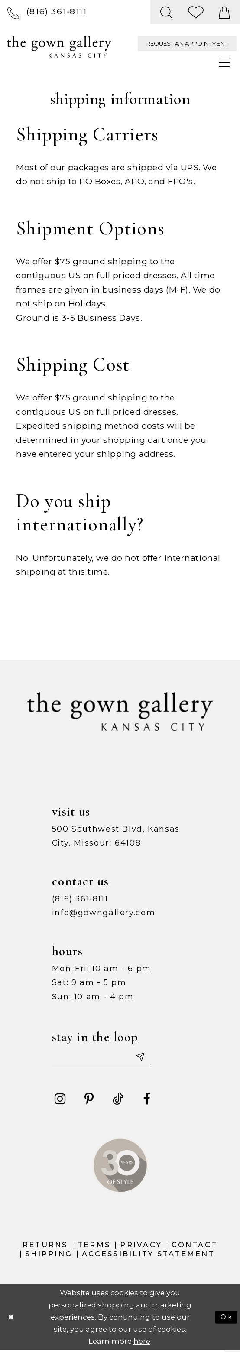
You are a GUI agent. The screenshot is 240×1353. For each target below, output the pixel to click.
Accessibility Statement (148, 1256)
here (141, 1344)
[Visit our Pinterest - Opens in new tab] (89, 1101)
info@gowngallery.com (104, 912)
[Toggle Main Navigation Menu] (224, 63)
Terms (94, 1247)
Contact (194, 1247)
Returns (45, 1247)
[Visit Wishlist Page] (196, 12)
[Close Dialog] (12, 1320)
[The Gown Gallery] (59, 47)
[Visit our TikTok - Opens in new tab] (117, 1101)
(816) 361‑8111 (80, 898)
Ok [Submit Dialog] (226, 1319)
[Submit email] (152, 1058)
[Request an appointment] (187, 43)
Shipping (48, 1256)
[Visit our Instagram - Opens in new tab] (60, 1101)
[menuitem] (47, 12)
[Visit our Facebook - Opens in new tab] (146, 1101)
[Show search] (167, 12)
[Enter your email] (108, 1058)
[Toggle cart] (224, 12)
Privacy (141, 1247)
